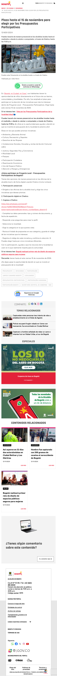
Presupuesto (7, 271)
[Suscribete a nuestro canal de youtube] (27, 643)
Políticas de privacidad (26, 668)
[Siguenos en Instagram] (23, 643)
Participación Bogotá (11, 285)
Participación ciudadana (37, 280)
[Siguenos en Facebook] (12, 643)
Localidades (29, 275)
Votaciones (19, 271)
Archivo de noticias (14, 611)
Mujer (6, 488)
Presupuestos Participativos (14, 280)
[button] (29, 304)
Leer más (23, 465)
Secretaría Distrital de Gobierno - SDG (36, 285)
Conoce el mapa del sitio (16, 604)
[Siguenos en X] (20, 643)
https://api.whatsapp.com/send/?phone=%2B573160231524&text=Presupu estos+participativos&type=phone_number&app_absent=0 (24, 207)
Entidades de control (15, 607)
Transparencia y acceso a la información (17, 615)
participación (32, 271)
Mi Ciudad (10, 8)
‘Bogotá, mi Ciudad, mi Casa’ (15, 93)
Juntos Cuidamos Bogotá (12, 275)
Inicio (3, 8)
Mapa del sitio (12, 668)
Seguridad (19, 8)
